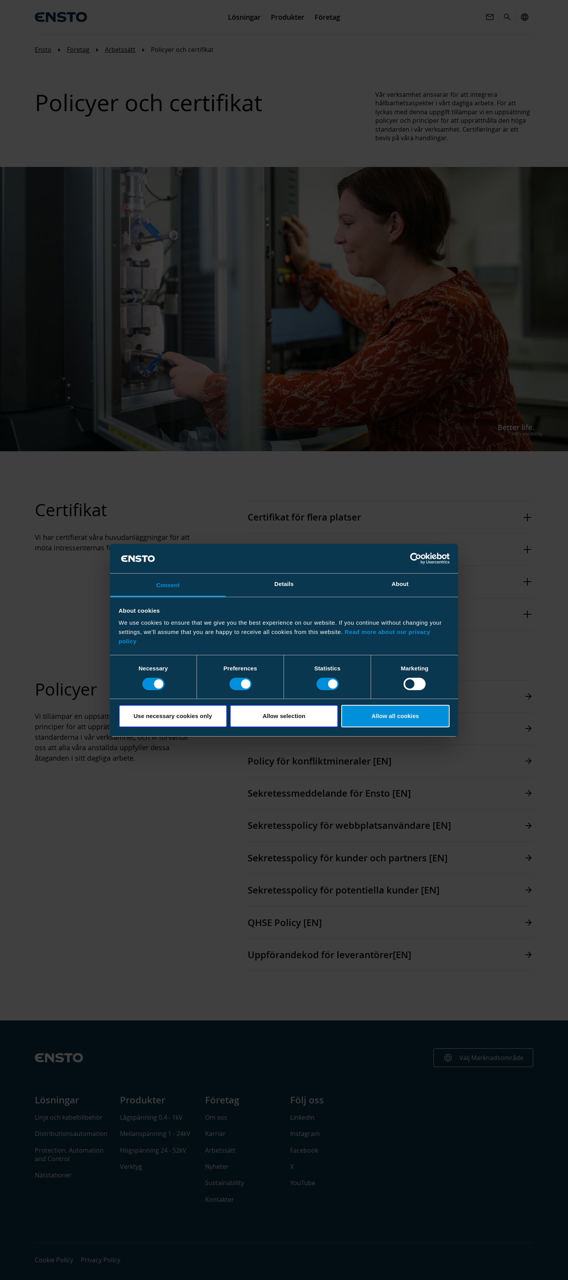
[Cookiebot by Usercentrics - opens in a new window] (416, 558)
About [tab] (400, 584)
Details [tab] (284, 584)
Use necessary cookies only (172, 716)
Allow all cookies (395, 716)
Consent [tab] (168, 585)
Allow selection (284, 716)
